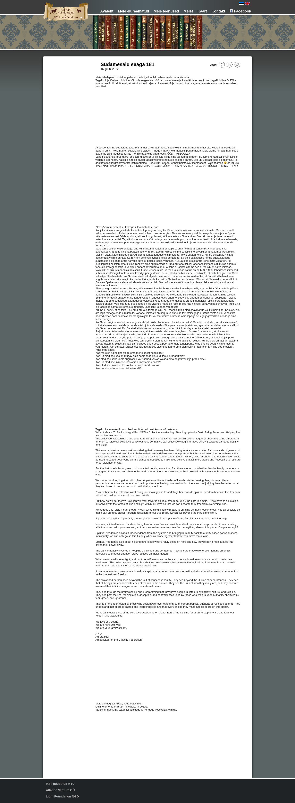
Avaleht (106, 11)
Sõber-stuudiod (61, 93)
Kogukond (58, 82)
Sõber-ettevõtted (62, 91)
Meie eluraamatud (133, 11)
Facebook (240, 11)
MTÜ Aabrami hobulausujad (68, 68)
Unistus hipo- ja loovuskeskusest (59, 112)
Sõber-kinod (59, 96)
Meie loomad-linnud (63, 79)
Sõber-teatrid (60, 99)
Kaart (202, 11)
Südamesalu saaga (63, 102)
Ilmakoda (58, 108)
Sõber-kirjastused (62, 88)
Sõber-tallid (59, 85)
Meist (188, 11)
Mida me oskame (62, 105)
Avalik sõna (59, 62)
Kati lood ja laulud (62, 76)
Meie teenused (166, 11)
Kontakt (218, 11)
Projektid (57, 71)
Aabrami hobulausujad (65, 65)
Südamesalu (60, 73)
